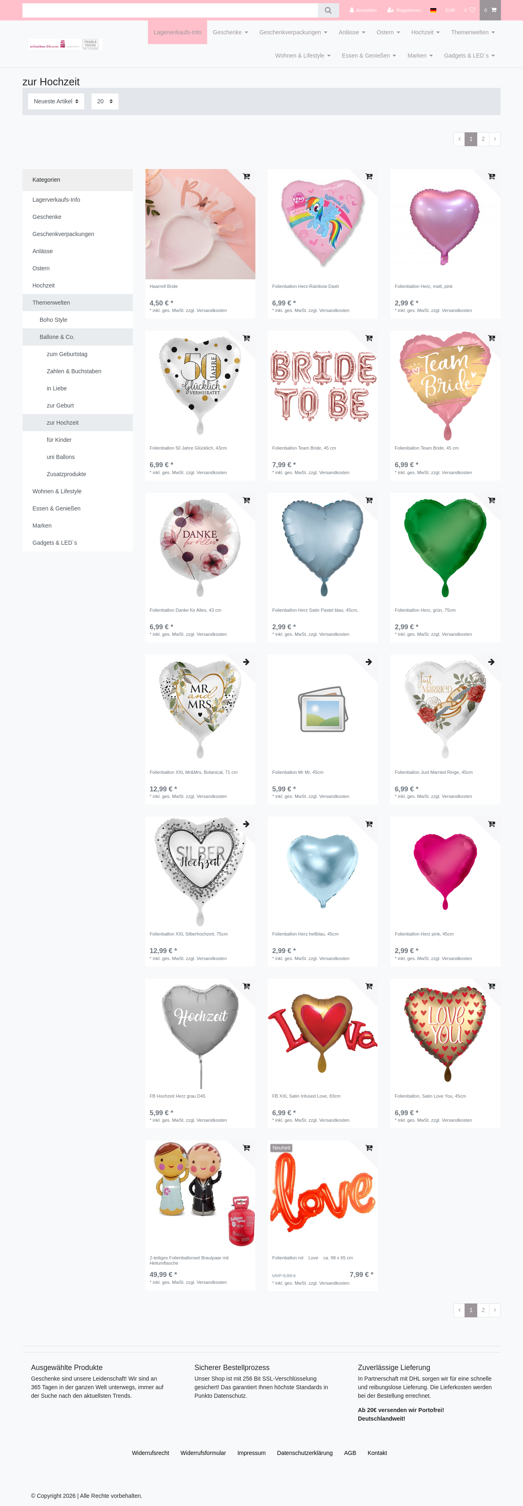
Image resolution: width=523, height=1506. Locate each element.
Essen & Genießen (366, 55)
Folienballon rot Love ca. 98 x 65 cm (312, 1257)
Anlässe (349, 32)
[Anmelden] (363, 10)
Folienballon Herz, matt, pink (424, 286)
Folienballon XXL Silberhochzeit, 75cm (189, 933)
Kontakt (377, 1453)
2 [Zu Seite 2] (483, 139)
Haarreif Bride (164, 286)
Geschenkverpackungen (290, 32)
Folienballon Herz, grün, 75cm (425, 610)
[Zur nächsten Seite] (495, 139)
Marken (417, 55)
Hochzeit (422, 32)
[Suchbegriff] (170, 10)
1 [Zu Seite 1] (471, 139)
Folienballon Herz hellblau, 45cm (305, 933)
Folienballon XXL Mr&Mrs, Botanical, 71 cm (193, 772)
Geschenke (227, 32)
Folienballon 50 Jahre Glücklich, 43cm (188, 448)
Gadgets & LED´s (466, 55)
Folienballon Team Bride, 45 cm (304, 448)
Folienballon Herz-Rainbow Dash (305, 286)
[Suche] (328, 10)
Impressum (251, 1453)
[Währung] (450, 10)
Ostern (385, 32)
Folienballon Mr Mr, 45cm (298, 772)
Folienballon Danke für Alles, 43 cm (185, 610)
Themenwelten (470, 32)
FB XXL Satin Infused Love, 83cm (306, 1096)
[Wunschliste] (470, 10)
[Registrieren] (403, 10)
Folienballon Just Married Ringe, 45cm (434, 772)
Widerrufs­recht (150, 1453)
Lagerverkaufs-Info (177, 32)
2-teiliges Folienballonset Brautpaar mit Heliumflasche (189, 1260)
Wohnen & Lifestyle (299, 55)
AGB (350, 1453)
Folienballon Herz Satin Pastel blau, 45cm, (315, 610)
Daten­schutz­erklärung (305, 1453)
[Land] (433, 10)
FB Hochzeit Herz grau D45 (178, 1096)
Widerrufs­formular (203, 1453)
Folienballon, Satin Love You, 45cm (430, 1096)
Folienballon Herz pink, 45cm (424, 933)
